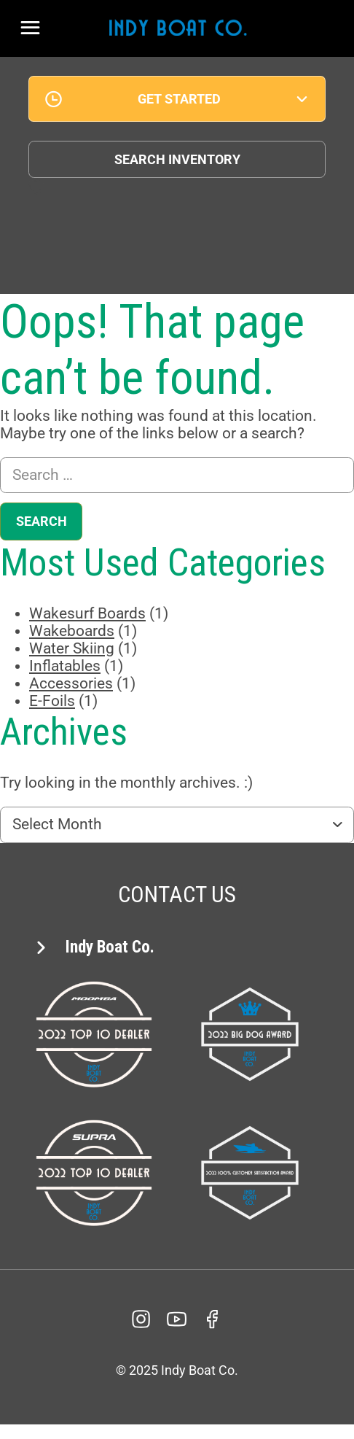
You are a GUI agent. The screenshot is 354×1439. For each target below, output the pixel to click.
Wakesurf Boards (87, 613)
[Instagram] (141, 1319)
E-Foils (52, 701)
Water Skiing (71, 648)
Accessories (71, 683)
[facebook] (213, 1319)
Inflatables (65, 666)
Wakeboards (71, 631)
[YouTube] (177, 1319)
